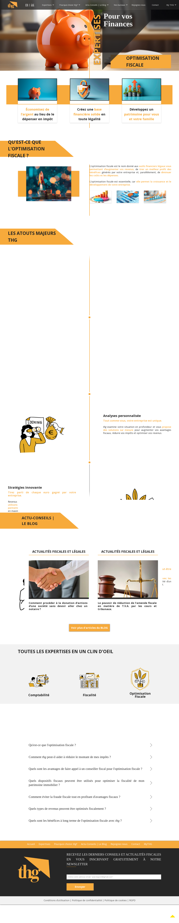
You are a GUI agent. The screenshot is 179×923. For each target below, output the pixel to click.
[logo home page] (12, 5)
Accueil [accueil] (31, 851)
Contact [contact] (135, 851)
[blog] (59, 579)
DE (32, 4)
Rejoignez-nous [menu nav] (138, 5)
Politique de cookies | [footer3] (116, 907)
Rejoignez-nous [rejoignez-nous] (119, 851)
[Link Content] (172, 916)
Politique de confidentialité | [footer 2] (88, 907)
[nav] (46, 4)
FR (26, 4)
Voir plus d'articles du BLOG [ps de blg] (89, 627)
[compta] (39, 685)
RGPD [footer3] (132, 907)
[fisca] (89, 685)
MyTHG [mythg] (148, 851)
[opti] (140, 685)
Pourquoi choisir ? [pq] (65, 851)
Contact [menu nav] (155, 5)
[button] (48, 5)
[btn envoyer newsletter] (80, 894)
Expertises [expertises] (44, 851)
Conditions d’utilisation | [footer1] (58, 907)
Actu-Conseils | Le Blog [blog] (94, 851)
